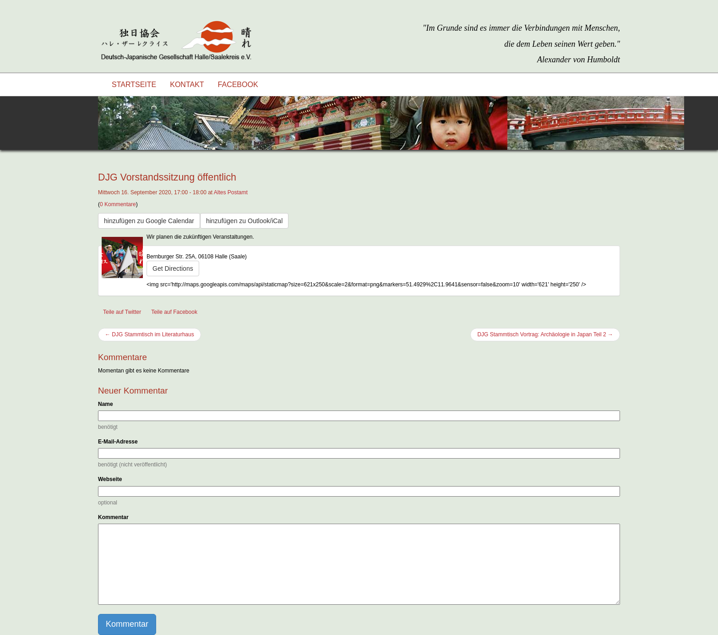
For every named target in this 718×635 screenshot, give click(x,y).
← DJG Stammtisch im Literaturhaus (149, 334)
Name (105, 404)
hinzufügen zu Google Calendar (149, 220)
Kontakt (187, 84)
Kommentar (113, 517)
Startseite (134, 84)
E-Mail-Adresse (118, 441)
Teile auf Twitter (122, 312)
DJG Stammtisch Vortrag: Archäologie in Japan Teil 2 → (545, 334)
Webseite (110, 479)
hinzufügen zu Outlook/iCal (244, 220)
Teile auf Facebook (174, 312)
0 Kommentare (118, 204)
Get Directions (172, 268)
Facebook (238, 84)
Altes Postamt (231, 192)
